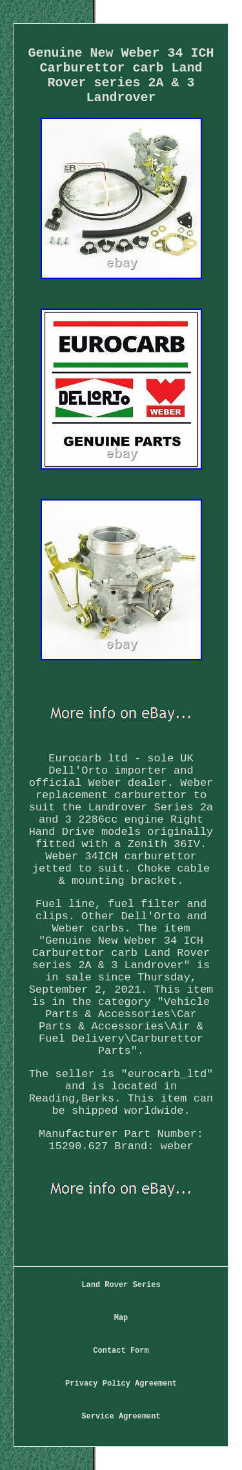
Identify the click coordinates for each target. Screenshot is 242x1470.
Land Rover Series (120, 1285)
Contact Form (120, 1350)
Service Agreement (120, 1416)
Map (121, 1317)
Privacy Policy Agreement (121, 1383)
